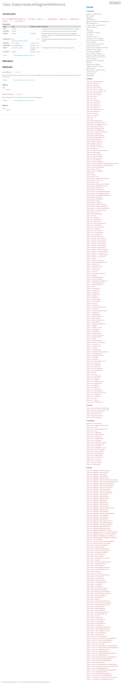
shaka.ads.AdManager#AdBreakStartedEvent (99, 530)
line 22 (32, 55)
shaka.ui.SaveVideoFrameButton (95, 324)
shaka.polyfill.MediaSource (94, 188)
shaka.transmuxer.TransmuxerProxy (96, 253)
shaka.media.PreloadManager (94, 130)
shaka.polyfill (91, 175)
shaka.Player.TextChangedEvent (95, 623)
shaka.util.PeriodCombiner (94, 391)
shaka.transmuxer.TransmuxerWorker (97, 255)
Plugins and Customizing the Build (97, 47)
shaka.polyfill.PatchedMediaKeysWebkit (98, 195)
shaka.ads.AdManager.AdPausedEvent (97, 502)
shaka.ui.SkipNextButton (93, 333)
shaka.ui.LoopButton (92, 292)
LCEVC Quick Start (92, 72)
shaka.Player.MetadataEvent (94, 597)
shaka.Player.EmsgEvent (93, 571)
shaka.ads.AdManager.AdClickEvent (96, 474)
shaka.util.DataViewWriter (94, 370)
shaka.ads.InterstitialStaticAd (96, 91)
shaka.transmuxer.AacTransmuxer (96, 238)
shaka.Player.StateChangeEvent (95, 619)
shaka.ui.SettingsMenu (93, 329)
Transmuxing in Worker (93, 32)
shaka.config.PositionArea (94, 415)
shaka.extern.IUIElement (93, 440)
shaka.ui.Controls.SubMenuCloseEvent (97, 649)
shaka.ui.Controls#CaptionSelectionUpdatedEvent (101, 657)
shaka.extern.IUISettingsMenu (95, 449)
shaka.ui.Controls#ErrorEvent (95, 662)
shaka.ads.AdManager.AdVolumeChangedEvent (99, 523)
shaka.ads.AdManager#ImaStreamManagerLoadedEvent (101, 537)
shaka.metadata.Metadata (93, 145)
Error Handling (91, 42)
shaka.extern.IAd (91, 431)
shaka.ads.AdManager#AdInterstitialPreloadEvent (101, 534)
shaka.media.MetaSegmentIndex (95, 128)
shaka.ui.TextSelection (93, 346)
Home (89, 7)
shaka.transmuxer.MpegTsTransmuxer (97, 249)
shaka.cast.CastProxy (93, 100)
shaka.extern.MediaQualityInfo (20, 41)
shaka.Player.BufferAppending (95, 554)
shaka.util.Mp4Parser (93, 387)
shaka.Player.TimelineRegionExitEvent (98, 631)
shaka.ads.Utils (91, 98)
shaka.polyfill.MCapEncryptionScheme (97, 184)
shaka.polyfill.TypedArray (94, 202)
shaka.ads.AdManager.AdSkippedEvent (97, 511)
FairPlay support (91, 59)
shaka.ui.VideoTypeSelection (95, 355)
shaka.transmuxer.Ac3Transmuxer (96, 240)
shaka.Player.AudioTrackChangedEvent (97, 549)
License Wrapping (91, 27)
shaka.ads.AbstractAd (93, 83)
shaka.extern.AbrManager (93, 423)
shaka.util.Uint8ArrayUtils (94, 402)
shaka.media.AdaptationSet (94, 121)
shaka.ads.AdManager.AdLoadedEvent (97, 495)
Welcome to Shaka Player (93, 14)
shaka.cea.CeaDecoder (93, 104)
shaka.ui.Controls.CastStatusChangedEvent (99, 640)
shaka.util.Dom (91, 372)
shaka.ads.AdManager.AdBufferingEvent (98, 470)
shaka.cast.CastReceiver (93, 102)
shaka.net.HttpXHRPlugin (93, 160)
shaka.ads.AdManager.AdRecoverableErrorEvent (100, 508)
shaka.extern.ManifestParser (95, 451)
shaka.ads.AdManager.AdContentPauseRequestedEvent (102, 480)
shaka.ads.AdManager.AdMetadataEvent (97, 496)
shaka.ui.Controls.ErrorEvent (95, 644)
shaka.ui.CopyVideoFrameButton (95, 273)
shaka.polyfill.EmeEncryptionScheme (97, 178)
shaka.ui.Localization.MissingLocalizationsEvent (101, 677)
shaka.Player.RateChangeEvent (95, 606)
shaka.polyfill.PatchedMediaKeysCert (97, 193)
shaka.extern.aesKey (17, 48)
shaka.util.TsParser (92, 400)
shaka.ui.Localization (93, 290)
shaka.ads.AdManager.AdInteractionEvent (98, 491)
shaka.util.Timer (91, 398)
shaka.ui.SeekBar (91, 325)
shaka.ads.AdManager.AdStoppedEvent (97, 519)
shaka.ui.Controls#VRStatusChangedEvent (98, 673)
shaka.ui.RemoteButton (93, 318)
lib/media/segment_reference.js (22, 55)
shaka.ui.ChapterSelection (94, 266)
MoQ (87, 29)
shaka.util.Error (91, 374)
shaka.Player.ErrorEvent (93, 573)
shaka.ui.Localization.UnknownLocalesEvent (99, 679)
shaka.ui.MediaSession (93, 294)
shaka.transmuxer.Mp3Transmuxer (96, 247)
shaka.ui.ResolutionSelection (95, 320)
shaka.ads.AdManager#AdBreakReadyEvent (98, 528)
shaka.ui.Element (91, 275)
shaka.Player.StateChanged (94, 618)
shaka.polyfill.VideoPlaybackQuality (97, 208)
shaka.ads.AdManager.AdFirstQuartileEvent (99, 487)
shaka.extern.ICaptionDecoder (95, 434)
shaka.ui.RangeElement (93, 314)
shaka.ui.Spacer (91, 339)
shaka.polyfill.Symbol (93, 201)
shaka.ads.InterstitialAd (94, 89)
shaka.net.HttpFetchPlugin (94, 156)
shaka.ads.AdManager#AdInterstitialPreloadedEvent (102, 532)
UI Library (89, 34)
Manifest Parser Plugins (93, 49)
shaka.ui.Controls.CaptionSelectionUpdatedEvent (101, 638)
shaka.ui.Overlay (91, 303)
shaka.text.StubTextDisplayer (95, 227)
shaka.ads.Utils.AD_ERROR (94, 539)
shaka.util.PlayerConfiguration (96, 393)
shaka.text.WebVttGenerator (94, 236)
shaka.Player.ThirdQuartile (94, 625)
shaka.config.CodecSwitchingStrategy (97, 408)
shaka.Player (90, 173)
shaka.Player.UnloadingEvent (95, 634)
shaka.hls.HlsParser (92, 115)
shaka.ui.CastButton (92, 264)
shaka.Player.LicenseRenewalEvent (96, 582)
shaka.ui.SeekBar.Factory (94, 327)
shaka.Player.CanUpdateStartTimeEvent (98, 558)
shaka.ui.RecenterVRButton (94, 316)
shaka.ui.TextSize (92, 348)
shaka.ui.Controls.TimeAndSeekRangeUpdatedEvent (101, 653)
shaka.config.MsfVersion (93, 414)
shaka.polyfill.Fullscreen (94, 180)
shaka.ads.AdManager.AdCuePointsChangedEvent (100, 483)
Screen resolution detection (95, 40)
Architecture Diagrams (93, 51)
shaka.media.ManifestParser (94, 126)
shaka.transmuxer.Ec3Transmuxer (96, 243)
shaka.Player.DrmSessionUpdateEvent (97, 569)
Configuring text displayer (94, 38)
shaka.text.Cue (91, 216)
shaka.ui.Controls (92, 271)
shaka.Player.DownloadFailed (95, 565)
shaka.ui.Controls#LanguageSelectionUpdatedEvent (101, 664)
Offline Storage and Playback (95, 55)
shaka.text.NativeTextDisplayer (96, 223)
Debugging (89, 18)
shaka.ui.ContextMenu (93, 270)
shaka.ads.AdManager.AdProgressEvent (97, 506)
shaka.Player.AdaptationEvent (95, 547)
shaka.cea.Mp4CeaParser (93, 106)
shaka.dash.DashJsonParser (94, 109)
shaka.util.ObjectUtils (93, 389)
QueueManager (90, 75)
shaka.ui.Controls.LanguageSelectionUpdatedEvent (101, 646)
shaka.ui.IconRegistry (93, 288)
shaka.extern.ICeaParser (93, 436)
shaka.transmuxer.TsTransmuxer (95, 257)
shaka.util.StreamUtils (93, 394)
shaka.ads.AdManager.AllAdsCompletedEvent (99, 524)
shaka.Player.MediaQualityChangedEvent (98, 591)
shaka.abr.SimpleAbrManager (94, 81)
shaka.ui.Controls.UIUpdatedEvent (96, 655)
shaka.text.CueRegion (93, 217)
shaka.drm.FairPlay (92, 113)
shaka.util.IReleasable (93, 464)
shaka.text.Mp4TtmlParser (94, 219)
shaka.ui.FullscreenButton (94, 279)
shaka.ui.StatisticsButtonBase (95, 342)
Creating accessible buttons (95, 44)
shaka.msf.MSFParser (92, 148)
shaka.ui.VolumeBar (92, 357)
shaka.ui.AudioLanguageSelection (96, 262)
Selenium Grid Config (93, 64)
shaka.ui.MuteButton (92, 298)
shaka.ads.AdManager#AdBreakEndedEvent (98, 526)
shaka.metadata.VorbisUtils (94, 147)
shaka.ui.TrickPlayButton (94, 353)
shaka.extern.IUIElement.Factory (96, 442)
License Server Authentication (95, 25)
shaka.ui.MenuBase (92, 296)
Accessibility (90, 73)
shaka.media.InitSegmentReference (96, 124)
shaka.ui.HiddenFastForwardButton (96, 281)
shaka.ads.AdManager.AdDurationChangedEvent (100, 485)
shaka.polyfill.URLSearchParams (96, 204)
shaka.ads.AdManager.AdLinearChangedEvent (99, 493)
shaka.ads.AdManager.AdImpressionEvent (98, 489)
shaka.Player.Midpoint (93, 599)
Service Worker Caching (93, 53)
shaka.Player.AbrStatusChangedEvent (97, 545)
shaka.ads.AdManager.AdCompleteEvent (97, 478)
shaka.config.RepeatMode (93, 417)
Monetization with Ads (93, 46)
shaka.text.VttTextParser (94, 234)
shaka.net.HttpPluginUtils (94, 158)
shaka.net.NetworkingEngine (94, 161)
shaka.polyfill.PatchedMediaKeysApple (98, 191)
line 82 (32, 100)
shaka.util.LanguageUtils (94, 383)
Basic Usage (90, 16)
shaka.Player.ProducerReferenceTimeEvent (99, 603)
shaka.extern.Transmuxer (93, 461)
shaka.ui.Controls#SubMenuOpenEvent (97, 668)
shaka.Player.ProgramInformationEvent (98, 605)
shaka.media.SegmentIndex (94, 134)
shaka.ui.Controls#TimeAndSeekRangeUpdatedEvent (101, 670)
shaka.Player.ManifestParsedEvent (96, 588)
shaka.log (89, 119)
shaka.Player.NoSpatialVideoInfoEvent (98, 601)
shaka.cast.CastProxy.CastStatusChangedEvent (100, 541)
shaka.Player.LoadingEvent (94, 586)
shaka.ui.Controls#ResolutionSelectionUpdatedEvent (102, 666)
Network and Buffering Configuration (97, 21)
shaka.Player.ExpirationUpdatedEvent (97, 575)
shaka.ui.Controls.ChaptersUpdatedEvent (98, 642)
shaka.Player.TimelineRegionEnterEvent (98, 629)
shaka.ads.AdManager (92, 85)
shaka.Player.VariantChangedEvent (96, 636)
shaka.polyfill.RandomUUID (94, 199)
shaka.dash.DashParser (93, 111)
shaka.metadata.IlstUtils (94, 143)
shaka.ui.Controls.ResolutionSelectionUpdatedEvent (102, 647)
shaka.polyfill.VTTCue (93, 212)
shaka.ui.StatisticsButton (94, 340)
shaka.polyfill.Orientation (94, 189)
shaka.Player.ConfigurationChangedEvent (98, 562)
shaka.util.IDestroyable (93, 462)
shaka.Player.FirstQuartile (94, 577)
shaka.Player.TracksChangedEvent (96, 632)
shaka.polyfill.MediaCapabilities (96, 186)
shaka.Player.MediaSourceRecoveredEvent (98, 593)
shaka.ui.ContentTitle (93, 268)
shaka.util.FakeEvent (93, 380)
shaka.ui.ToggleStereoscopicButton (97, 352)
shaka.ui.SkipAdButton (93, 331)
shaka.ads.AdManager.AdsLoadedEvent (97, 515)
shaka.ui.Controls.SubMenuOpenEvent (97, 651)
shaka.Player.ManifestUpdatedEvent (97, 590)
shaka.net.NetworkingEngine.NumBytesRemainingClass (102, 163)
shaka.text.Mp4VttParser (93, 221)
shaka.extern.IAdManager (93, 433)
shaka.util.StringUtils (93, 396)
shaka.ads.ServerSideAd (93, 94)
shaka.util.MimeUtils (93, 385)
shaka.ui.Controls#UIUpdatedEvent (96, 672)
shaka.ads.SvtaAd (91, 96)
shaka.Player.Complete (93, 560)
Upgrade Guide (90, 68)
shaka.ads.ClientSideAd (93, 87)
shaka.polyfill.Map (92, 182)
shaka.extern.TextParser (93, 459)
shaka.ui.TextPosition (93, 344)
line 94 (32, 80)
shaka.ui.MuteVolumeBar (93, 299)
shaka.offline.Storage (93, 169)
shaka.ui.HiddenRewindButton (95, 283)
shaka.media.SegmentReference (95, 137)
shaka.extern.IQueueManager (94, 438)
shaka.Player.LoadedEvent (94, 584)
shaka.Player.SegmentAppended (95, 608)
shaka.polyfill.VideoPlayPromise (96, 210)
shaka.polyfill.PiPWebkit (94, 197)
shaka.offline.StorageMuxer (94, 171)
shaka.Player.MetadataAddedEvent (96, 595)
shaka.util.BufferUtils (93, 363)
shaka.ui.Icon (90, 286)
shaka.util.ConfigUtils (93, 366)
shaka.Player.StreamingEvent (95, 621)
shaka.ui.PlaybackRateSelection (96, 307)
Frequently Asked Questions (94, 66)
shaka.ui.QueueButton (93, 312)
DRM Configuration (92, 23)
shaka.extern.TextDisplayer (94, 457)
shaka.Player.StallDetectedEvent (96, 614)
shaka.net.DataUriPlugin (93, 154)
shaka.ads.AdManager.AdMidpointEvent (97, 498)
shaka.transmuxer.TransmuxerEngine (97, 251)
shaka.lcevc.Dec (91, 117)
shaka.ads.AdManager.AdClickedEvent (97, 472)
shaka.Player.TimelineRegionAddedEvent (98, 627)
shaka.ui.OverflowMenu (93, 301)
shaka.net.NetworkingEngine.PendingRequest (99, 165)
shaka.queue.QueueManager (94, 214)
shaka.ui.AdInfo (91, 258)
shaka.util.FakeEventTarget (94, 381)
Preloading (89, 31)
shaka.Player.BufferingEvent (95, 556)
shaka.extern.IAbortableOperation (96, 429)
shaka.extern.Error (92, 427)
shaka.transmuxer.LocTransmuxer (96, 245)
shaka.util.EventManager (93, 376)
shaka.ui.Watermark (92, 359)
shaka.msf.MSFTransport (93, 152)
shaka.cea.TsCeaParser (93, 107)
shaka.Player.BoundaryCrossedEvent (97, 552)
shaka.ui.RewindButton (93, 322)
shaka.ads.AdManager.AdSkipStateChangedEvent (100, 513)
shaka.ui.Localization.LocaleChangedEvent (99, 675)
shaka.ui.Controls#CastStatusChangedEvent (99, 659)
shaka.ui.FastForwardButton (94, 277)
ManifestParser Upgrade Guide (95, 70)
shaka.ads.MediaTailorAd (93, 93)
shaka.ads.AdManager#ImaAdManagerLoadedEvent (100, 536)
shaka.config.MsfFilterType (94, 412)
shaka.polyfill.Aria (92, 176)
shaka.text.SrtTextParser (94, 225)
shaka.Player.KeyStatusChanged (95, 580)
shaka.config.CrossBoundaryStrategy (97, 410)
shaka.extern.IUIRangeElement (95, 444)
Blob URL (89, 62)
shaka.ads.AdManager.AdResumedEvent (97, 509)
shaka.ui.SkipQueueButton (94, 337)
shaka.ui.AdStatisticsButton (95, 260)
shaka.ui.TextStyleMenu (93, 350)
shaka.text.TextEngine (93, 229)
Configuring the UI (92, 36)
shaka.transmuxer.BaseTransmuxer (96, 242)
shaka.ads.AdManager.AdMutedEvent (96, 500)
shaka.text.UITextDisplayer (94, 232)
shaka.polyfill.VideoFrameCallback (97, 206)
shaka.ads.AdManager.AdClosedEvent (97, 476)
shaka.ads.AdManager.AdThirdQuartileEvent (99, 521)
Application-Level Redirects (95, 60)
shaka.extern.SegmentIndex (94, 455)
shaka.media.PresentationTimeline (96, 132)
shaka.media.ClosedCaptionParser (96, 122)
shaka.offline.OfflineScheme (95, 167)
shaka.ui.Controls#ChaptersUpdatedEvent (98, 660)
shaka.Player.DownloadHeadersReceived (98, 567)
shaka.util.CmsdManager (93, 365)
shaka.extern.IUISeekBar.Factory (96, 448)
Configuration (90, 19)
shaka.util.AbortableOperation (95, 361)
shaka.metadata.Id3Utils (93, 139)
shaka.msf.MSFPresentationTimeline (97, 150)
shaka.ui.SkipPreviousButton (95, 335)
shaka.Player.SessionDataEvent (95, 610)
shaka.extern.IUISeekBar (93, 446)
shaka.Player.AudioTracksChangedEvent (98, 550)
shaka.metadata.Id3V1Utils (94, 141)
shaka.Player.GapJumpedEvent (95, 578)
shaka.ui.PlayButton (92, 309)
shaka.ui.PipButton (92, 305)
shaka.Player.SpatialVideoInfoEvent (97, 612)
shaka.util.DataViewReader (94, 368)
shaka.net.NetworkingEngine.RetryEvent (98, 543)
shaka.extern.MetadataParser (95, 453)
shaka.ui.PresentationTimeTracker (96, 311)
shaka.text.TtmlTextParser (94, 230)
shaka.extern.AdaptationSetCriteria (97, 425)
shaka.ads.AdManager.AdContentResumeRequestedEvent (102, 482)
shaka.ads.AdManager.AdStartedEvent (97, 517)
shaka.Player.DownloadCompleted (96, 564)
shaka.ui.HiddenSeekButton (94, 284)
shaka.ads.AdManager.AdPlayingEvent (97, 504)
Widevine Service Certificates (95, 57)
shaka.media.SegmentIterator (95, 135)
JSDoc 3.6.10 (17, 682)
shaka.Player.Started (93, 616)
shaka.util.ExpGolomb (93, 378)
